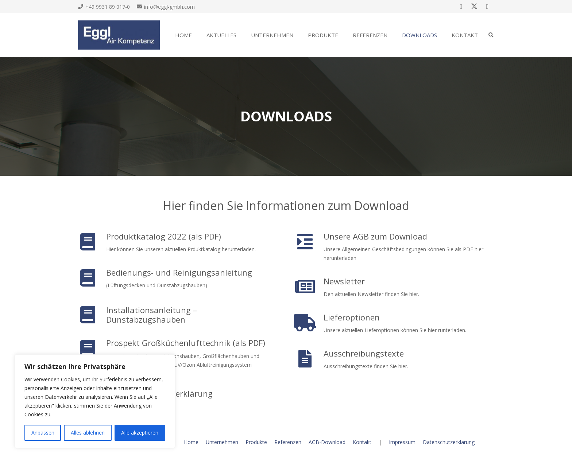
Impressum (402, 442)
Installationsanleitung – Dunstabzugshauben (151, 314)
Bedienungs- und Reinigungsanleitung (179, 272)
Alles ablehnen (88, 432)
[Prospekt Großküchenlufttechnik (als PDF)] (92, 348)
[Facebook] (461, 6)
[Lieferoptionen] (309, 322)
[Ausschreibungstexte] (309, 358)
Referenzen (287, 442)
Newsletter (344, 281)
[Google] (487, 6)
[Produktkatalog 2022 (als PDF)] (92, 241)
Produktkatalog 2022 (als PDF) (163, 236)
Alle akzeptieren (139, 432)
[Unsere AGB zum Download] (309, 241)
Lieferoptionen (352, 317)
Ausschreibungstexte (364, 353)
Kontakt (362, 442)
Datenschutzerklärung (449, 442)
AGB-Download (327, 442)
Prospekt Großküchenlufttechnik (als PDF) (185, 342)
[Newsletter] (309, 286)
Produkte (256, 442)
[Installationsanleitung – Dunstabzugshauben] (92, 314)
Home (191, 442)
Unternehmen (222, 442)
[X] (474, 6)
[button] (490, 35)
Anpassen (42, 432)
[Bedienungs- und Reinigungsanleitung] (92, 278)
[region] (95, 401)
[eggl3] (119, 35)
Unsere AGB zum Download (375, 236)
